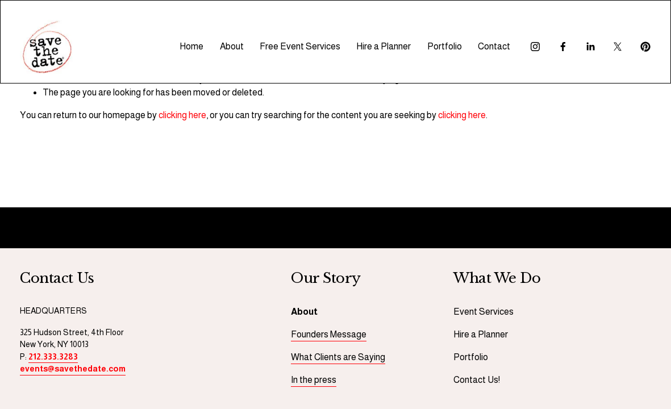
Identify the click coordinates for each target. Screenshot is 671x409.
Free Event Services (300, 46)
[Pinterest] (645, 46)
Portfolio (444, 46)
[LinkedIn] (590, 46)
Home (191, 46)
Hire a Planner (383, 46)
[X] (617, 46)
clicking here (182, 115)
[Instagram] (535, 46)
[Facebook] (563, 46)
